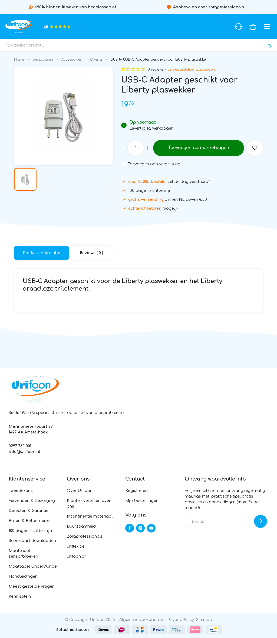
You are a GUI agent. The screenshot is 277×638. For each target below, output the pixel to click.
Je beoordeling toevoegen (191, 69)
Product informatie (41, 253)
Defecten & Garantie (28, 511)
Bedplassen (42, 59)
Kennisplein (20, 596)
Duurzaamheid (81, 526)
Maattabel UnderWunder (33, 566)
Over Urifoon (80, 491)
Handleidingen (23, 576)
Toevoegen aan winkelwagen (198, 148)
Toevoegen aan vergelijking (154, 164)
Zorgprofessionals (85, 536)
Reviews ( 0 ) (91, 253)
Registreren (136, 491)
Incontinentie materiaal (90, 516)
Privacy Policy (180, 620)
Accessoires (71, 59)
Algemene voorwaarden (142, 620)
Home (19, 59)
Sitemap (204, 620)
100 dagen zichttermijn (30, 531)
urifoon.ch (76, 556)
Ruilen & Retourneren (29, 521)
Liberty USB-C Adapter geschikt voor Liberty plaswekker (158, 59)
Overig (96, 59)
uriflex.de (76, 546)
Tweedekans (21, 491)
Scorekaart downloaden (32, 541)
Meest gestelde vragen (32, 586)
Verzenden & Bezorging (32, 501)
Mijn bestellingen (142, 501)
